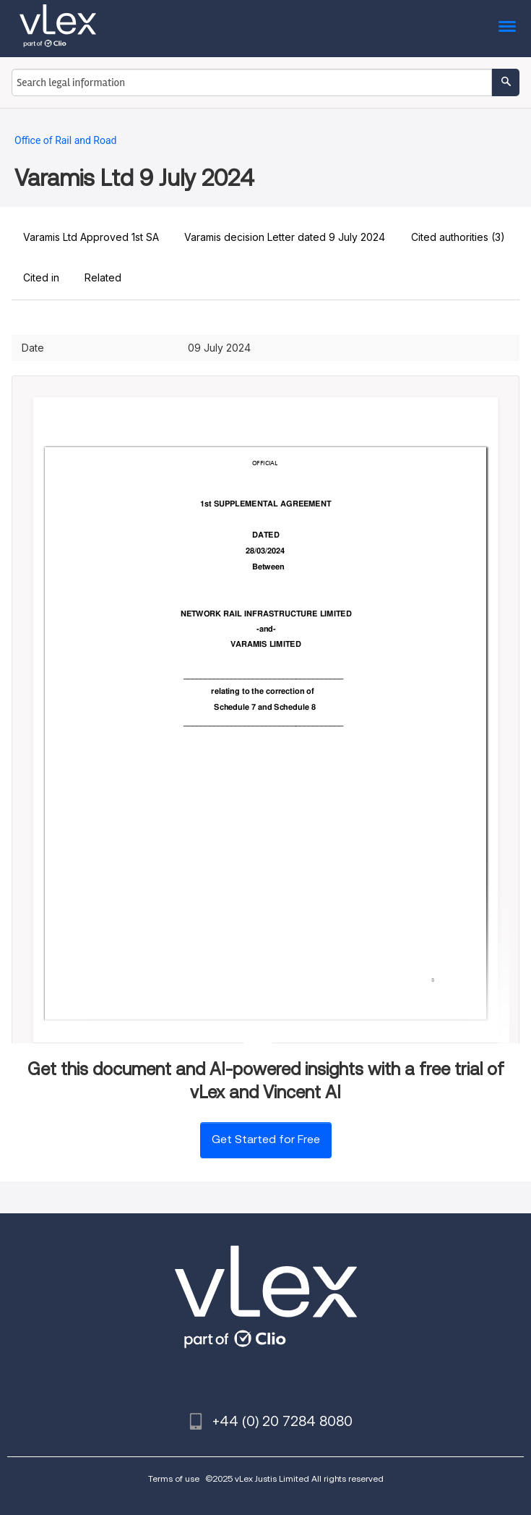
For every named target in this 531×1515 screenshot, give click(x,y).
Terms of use (173, 1478)
